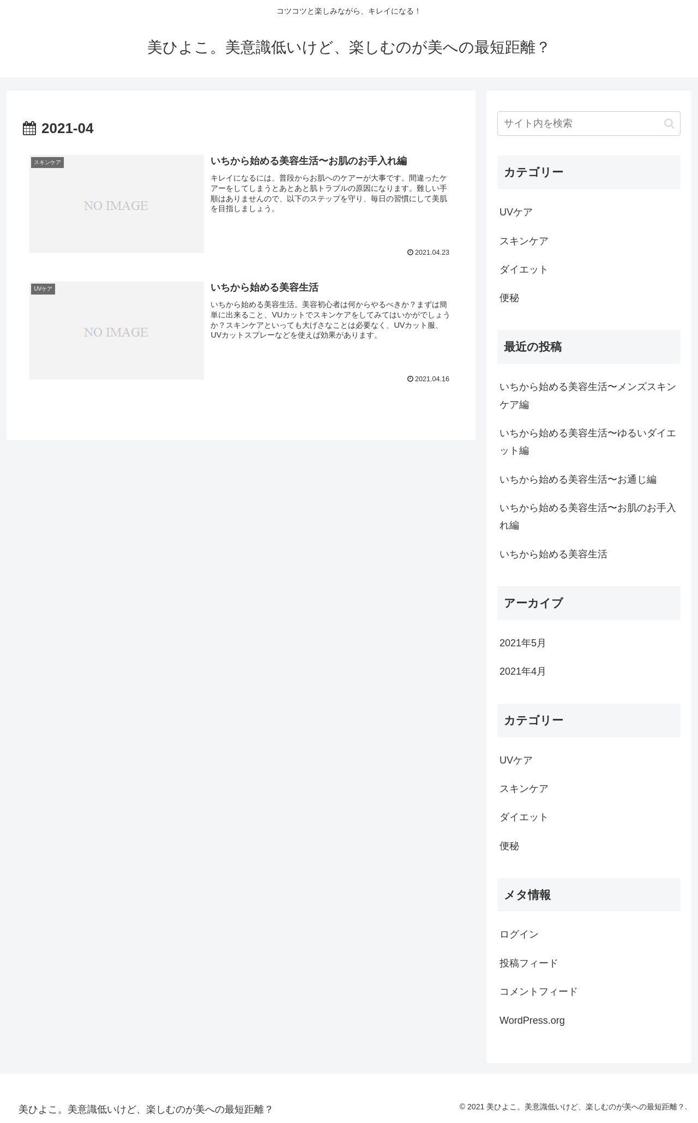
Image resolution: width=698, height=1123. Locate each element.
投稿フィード (529, 963)
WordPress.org (532, 1020)
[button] (669, 123)
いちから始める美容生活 (553, 554)
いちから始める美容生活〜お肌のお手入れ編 (588, 516)
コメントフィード (539, 991)
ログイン (519, 934)
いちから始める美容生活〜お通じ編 (578, 479)
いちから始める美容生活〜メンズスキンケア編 (588, 395)
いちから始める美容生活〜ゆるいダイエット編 (588, 442)
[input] (589, 123)
